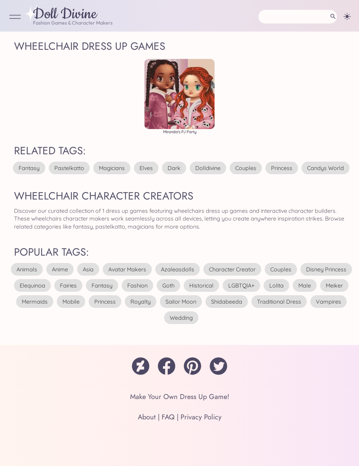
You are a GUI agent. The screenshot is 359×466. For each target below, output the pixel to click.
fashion (137, 285)
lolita (276, 285)
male (304, 285)
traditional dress (279, 301)
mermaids (35, 301)
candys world (325, 167)
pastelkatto (69, 167)
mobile (71, 301)
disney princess (326, 269)
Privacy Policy (201, 417)
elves (146, 167)
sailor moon (180, 301)
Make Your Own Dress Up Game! (179, 397)
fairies (68, 285)
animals (26, 269)
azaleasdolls (177, 269)
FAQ (168, 417)
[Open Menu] (15, 17)
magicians (112, 167)
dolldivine (208, 167)
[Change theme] (347, 16)
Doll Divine (65, 14)
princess (281, 167)
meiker (334, 285)
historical (201, 285)
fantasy (29, 167)
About (147, 417)
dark (174, 167)
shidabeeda (226, 301)
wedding (181, 317)
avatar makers (127, 269)
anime (60, 269)
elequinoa (32, 285)
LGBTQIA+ (241, 285)
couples (245, 167)
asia (88, 269)
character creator (232, 269)
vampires (328, 301)
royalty (140, 301)
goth (168, 285)
